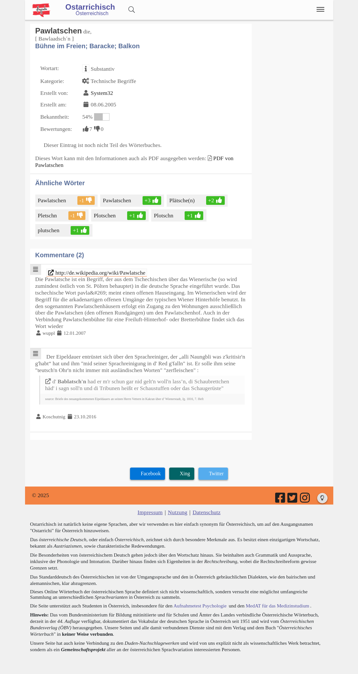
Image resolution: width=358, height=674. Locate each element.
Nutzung (178, 512)
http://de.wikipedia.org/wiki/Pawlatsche (96, 272)
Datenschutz (207, 512)
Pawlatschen (52, 200)
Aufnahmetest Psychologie (199, 605)
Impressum (149, 512)
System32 (102, 93)
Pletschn (48, 215)
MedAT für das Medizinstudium (277, 605)
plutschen (49, 230)
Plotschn (164, 215)
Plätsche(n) (182, 200)
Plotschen (105, 215)
